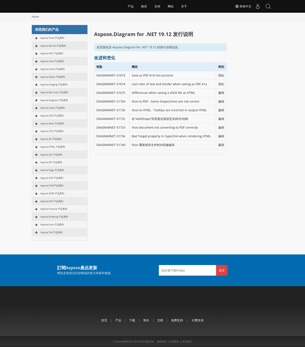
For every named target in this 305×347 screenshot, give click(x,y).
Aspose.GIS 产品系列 (51, 154)
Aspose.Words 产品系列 (53, 45)
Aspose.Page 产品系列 (52, 170)
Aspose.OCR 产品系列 (52, 115)
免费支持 (177, 320)
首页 (104, 320)
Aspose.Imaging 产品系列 (53, 84)
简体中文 (242, 6)
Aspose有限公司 (124, 341)
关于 (184, 6)
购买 (144, 6)
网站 (171, 6)
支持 (157, 6)
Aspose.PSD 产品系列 (51, 177)
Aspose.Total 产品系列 (52, 37)
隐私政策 (161, 341)
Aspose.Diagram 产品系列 (54, 100)
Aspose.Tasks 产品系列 (52, 107)
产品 (131, 6)
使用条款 (174, 341)
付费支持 (198, 320)
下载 (132, 320)
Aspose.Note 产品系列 (52, 123)
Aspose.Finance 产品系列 (53, 208)
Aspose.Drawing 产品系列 (54, 216)
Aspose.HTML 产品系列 (52, 146)
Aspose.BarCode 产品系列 (54, 92)
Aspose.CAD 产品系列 (51, 131)
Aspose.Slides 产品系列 (52, 76)
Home (35, 16)
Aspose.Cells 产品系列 (52, 61)
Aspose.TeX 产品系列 (51, 232)
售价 (146, 320)
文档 (160, 320)
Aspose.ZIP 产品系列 (51, 162)
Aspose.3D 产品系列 (51, 138)
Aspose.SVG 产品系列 (51, 201)
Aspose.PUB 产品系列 (51, 185)
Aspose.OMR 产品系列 (52, 193)
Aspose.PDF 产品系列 (51, 53)
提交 (222, 270)
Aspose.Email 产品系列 (52, 69)
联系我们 (187, 341)
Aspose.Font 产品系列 (52, 224)
